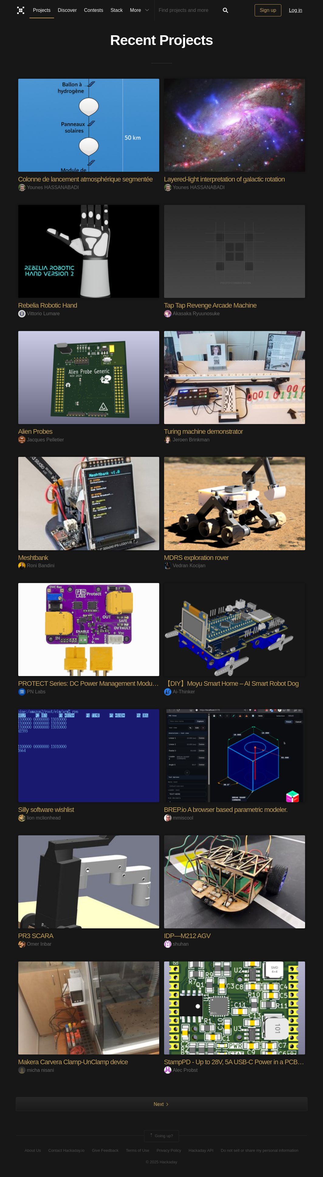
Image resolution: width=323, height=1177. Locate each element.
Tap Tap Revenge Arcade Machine (210, 305)
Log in (295, 10)
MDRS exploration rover (196, 557)
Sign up (268, 10)
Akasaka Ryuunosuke (192, 313)
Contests (93, 10)
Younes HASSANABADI (48, 187)
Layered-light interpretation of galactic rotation (224, 179)
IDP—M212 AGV (187, 936)
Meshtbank (33, 557)
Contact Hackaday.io (66, 1150)
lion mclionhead (39, 817)
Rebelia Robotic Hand (47, 305)
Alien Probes (35, 431)
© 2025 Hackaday (161, 1162)
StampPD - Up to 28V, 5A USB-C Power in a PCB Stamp (240, 1062)
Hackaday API (201, 1150)
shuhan (176, 944)
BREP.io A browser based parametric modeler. (226, 809)
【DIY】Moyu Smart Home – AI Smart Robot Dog (231, 683)
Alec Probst (181, 1070)
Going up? (161, 1136)
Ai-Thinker (179, 691)
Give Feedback (105, 1150)
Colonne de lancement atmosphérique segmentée (85, 179)
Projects (42, 10)
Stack (117, 10)
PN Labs (32, 691)
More (141, 10)
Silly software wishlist (46, 809)
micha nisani (36, 1070)
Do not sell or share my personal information (259, 1150)
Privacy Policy (168, 1150)
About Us (33, 1150)
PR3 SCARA (35, 936)
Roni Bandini (36, 565)
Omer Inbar (35, 944)
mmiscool (179, 817)
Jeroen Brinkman (187, 439)
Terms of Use (137, 1150)
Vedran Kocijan (185, 565)
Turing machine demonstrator (203, 431)
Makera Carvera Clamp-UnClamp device (73, 1062)
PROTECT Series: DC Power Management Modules (89, 683)
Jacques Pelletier (41, 439)
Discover (67, 10)
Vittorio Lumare (39, 313)
